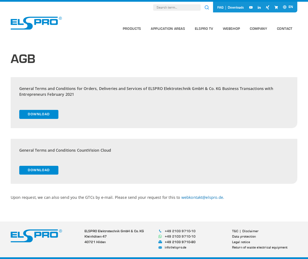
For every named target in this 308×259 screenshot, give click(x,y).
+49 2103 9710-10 (180, 231)
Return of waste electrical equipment (260, 247)
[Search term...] (177, 7)
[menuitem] (132, 30)
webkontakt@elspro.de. (202, 197)
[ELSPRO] (36, 23)
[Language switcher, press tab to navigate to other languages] (291, 7)
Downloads (236, 7)
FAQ (220, 7)
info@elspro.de (175, 247)
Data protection (244, 236)
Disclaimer (250, 231)
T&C (235, 231)
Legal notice (241, 242)
